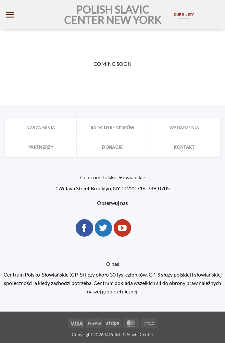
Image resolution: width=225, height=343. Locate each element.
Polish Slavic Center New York (112, 15)
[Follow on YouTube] (122, 228)
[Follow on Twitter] (103, 228)
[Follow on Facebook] (84, 228)
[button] (10, 15)
